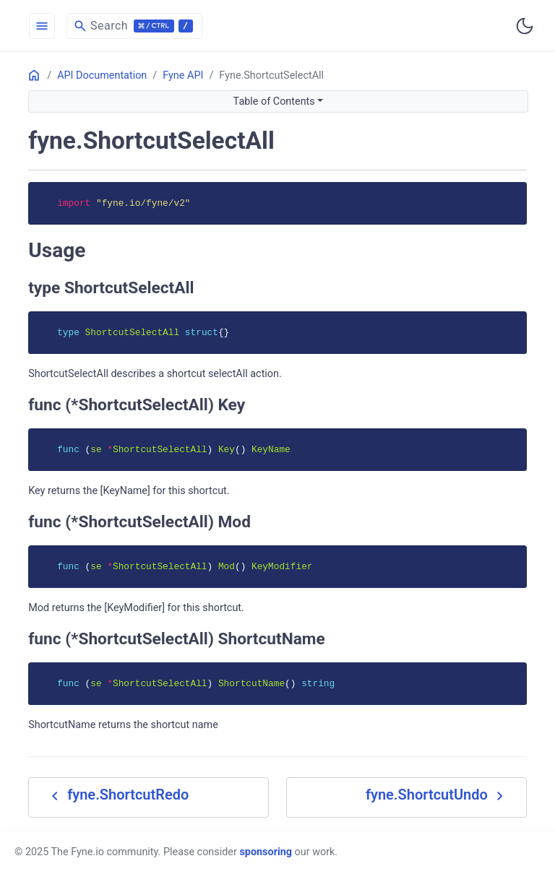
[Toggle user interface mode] (525, 26)
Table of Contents (274, 101)
